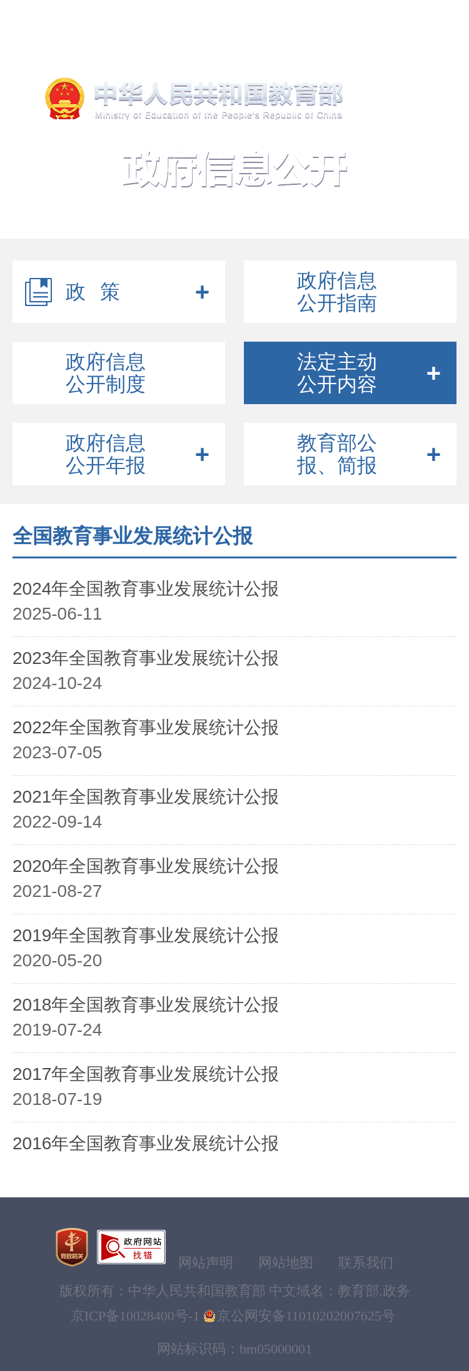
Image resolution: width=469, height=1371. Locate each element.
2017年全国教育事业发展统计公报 (146, 1074)
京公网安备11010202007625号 (306, 1316)
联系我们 (365, 1262)
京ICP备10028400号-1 (135, 1316)
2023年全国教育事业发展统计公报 (146, 658)
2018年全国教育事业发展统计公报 (146, 1004)
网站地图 (285, 1262)
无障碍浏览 (136, 18)
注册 (394, 18)
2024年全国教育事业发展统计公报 (146, 588)
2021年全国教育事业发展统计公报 (146, 796)
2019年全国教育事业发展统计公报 (146, 935)
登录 (352, 18)
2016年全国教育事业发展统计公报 (146, 1143)
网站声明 (205, 1262)
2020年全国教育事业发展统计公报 (146, 866)
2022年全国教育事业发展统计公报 (146, 727)
